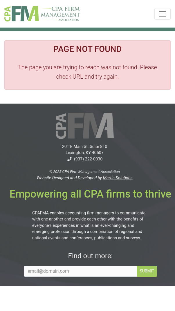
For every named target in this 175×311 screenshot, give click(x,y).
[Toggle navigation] (162, 14)
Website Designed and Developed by (81, 178)
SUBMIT (150, 271)
